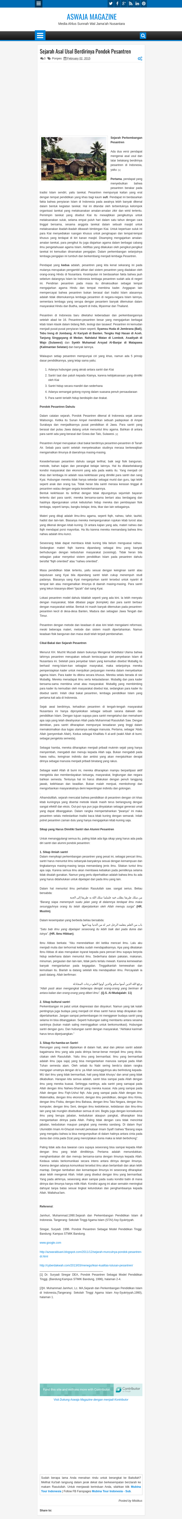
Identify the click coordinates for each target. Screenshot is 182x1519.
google (124, 3)
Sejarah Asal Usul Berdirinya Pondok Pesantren (85, 51)
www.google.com (50, 1242)
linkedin (137, 3)
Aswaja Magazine (92, 16)
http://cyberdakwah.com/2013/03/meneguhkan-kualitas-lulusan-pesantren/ (86, 1265)
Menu (38, 4)
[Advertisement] (91, 98)
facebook (117, 3)
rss (130, 3)
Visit (91, 1399)
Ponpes (57, 58)
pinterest (144, 3)
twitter (111, 3)
